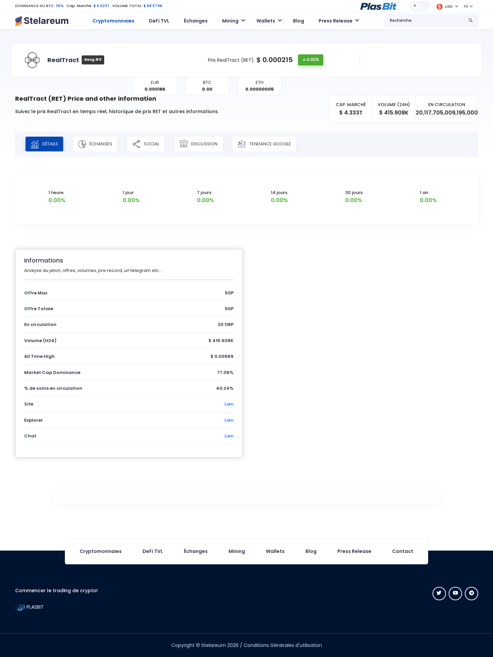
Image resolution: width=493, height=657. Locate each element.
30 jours (354, 192)
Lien (229, 404)
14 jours (279, 192)
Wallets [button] (265, 20)
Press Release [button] (336, 20)
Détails (44, 144)
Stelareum (213, 645)
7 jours (204, 192)
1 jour (128, 192)
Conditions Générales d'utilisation (283, 645)
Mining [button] (230, 20)
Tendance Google (264, 144)
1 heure (56, 192)
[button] (378, 5)
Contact (402, 551)
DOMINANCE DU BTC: (35, 5)
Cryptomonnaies (113, 20)
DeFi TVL (159, 20)
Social (145, 144)
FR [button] (466, 6)
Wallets (275, 551)
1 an (424, 192)
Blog (298, 20)
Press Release (354, 551)
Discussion (198, 144)
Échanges (196, 20)
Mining (237, 551)
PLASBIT (29, 607)
